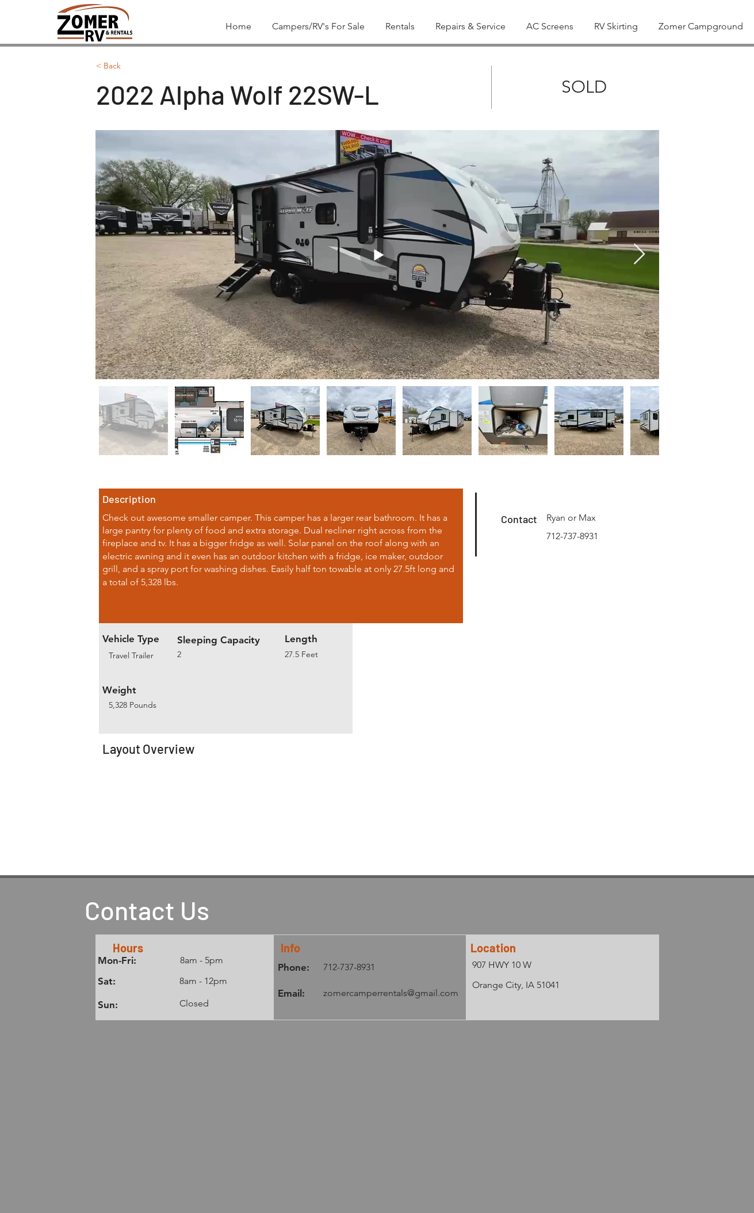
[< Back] (137, 66)
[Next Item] (639, 254)
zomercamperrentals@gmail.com (390, 992)
